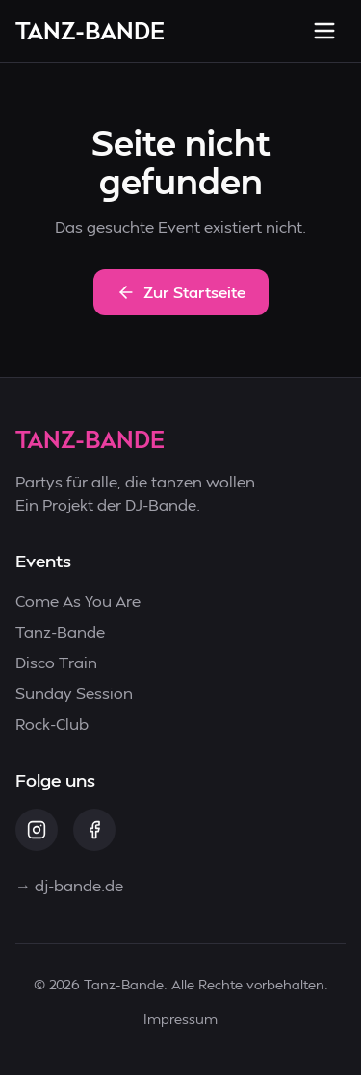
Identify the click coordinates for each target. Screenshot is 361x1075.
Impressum (180, 1019)
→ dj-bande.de (69, 885)
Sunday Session (74, 693)
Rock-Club (52, 723)
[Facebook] (94, 830)
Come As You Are (78, 600)
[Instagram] (36, 830)
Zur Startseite (180, 292)
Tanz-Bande (60, 631)
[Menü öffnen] (324, 31)
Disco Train (56, 662)
